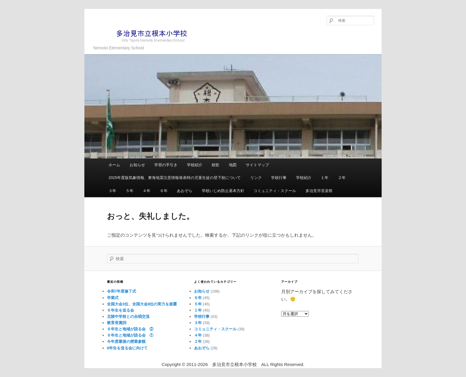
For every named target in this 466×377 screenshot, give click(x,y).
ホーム (114, 165)
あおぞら (184, 190)
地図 (233, 165)
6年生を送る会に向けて (127, 348)
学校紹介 (194, 165)
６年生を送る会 (120, 310)
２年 (342, 177)
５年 (129, 190)
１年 (324, 177)
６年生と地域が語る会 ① (130, 335)
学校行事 (278, 177)
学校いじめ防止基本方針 (223, 190)
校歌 (215, 165)
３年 (112, 190)
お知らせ (137, 165)
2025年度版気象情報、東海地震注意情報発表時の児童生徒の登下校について (174, 177)
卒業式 (113, 298)
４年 (146, 190)
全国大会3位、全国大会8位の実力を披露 (142, 304)
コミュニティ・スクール (275, 190)
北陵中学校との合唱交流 (128, 316)
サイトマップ (257, 165)
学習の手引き (165, 165)
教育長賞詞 (116, 323)
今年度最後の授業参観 (126, 341)
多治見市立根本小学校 (142, 35)
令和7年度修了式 (121, 291)
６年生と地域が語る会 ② (130, 329)
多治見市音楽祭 (319, 190)
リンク (256, 177)
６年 (164, 190)
